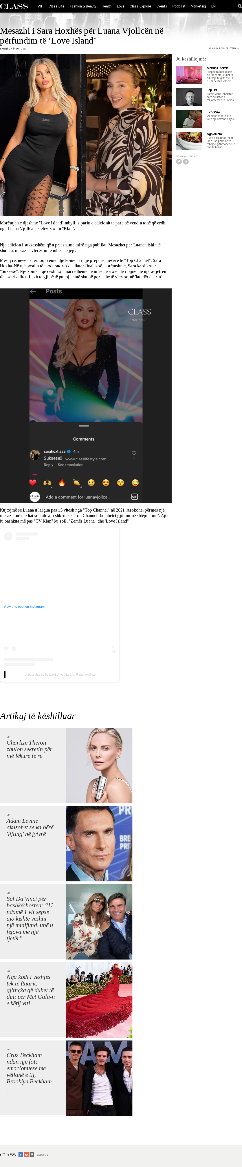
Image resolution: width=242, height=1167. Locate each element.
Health (107, 6)
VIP (40, 6)
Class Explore (140, 6)
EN (213, 6)
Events (161, 6)
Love (121, 6)
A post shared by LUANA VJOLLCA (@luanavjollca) (60, 674)
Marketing (198, 6)
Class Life (56, 6)
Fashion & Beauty (83, 6)
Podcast (178, 6)
